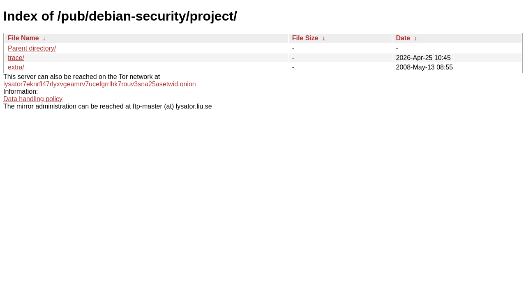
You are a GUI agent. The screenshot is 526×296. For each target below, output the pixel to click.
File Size (305, 38)
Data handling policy (32, 98)
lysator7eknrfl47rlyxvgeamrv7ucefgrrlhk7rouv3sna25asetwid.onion (99, 84)
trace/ (16, 57)
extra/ (16, 67)
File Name (23, 38)
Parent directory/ (32, 48)
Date (403, 38)
